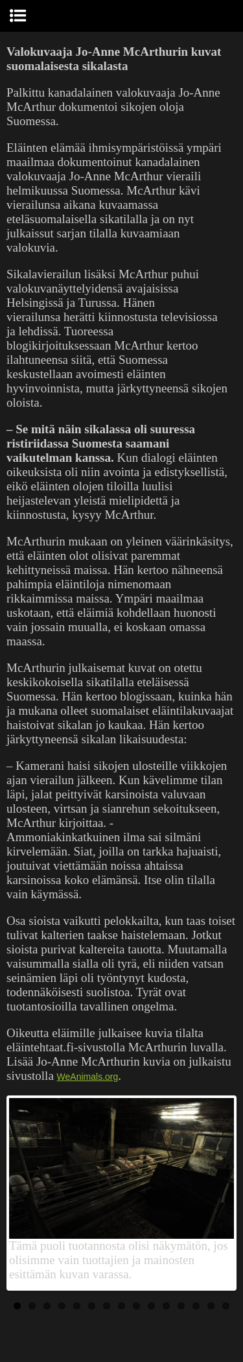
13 (196, 1305)
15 (225, 1305)
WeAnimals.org (88, 1076)
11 (166, 1305)
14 (210, 1305)
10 (151, 1305)
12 (181, 1305)
